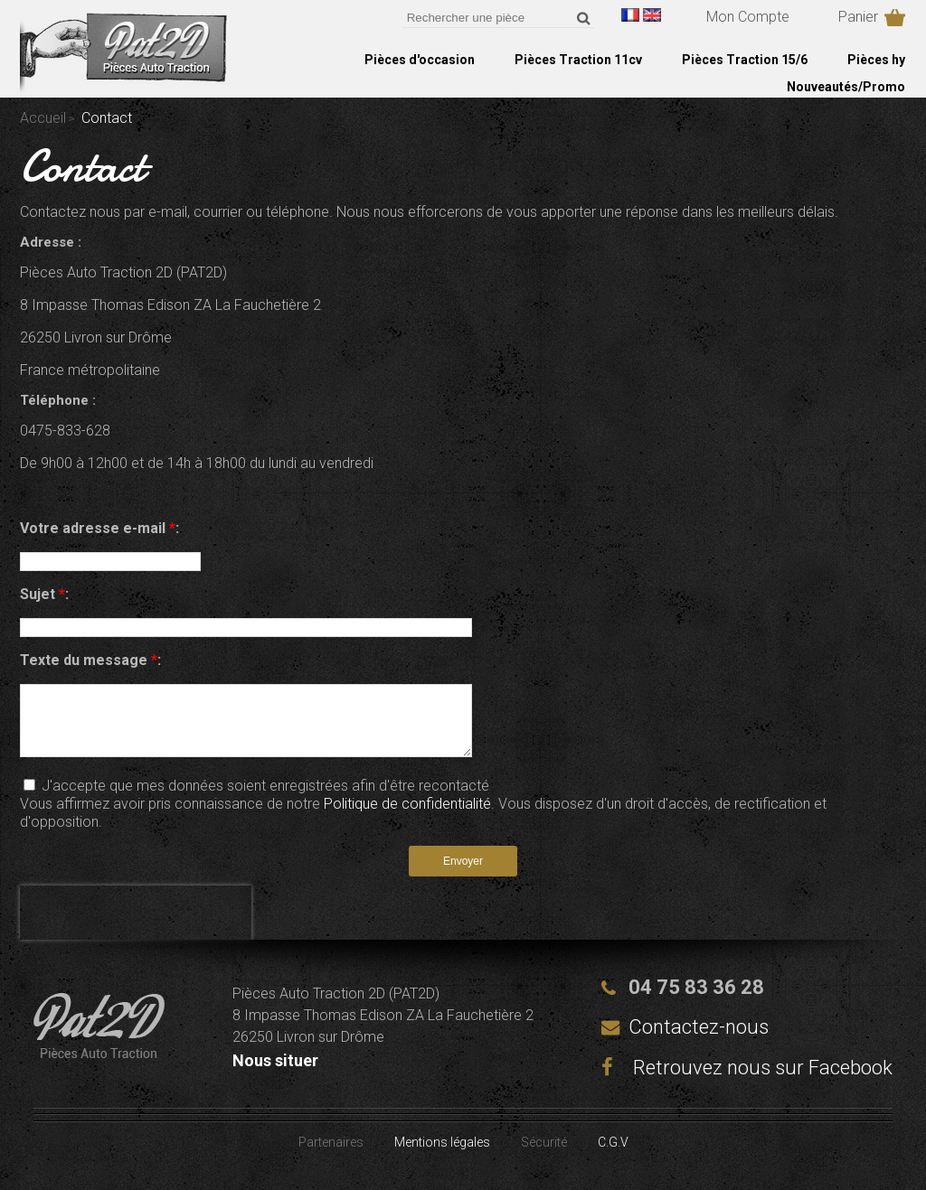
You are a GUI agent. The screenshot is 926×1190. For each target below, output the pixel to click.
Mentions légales (442, 1155)
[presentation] (135, 926)
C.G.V (613, 1155)
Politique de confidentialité (407, 817)
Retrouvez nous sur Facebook (747, 1081)
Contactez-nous (698, 1040)
